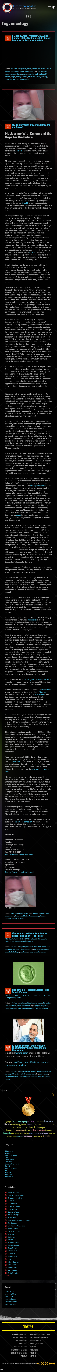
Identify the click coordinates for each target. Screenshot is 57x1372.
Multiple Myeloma (29, 916)
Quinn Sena (12, 1201)
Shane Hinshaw (13, 1243)
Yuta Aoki (11, 1234)
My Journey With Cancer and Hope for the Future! (31, 126)
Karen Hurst (12, 1217)
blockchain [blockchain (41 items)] (29, 1125)
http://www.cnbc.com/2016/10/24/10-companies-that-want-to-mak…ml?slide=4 (27, 1064)
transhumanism (29, 71)
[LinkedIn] (46, 1363)
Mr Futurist (9, 1296)
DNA (39, 69)
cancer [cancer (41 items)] (39, 1125)
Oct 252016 (8, 1048)
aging (20, 69)
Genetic (17, 916)
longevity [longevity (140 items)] (7, 1133)
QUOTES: (32, 1356)
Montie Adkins (13, 1268)
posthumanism (15, 71)
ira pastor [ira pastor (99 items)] (29, 1130)
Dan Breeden (12, 1204)
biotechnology (9, 1008)
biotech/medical (26, 69)
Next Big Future (10, 1299)
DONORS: (21, 1344)
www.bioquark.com (21, 1053)
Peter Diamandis (11, 1155)
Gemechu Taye (13, 1212)
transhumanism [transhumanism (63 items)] (37, 1136)
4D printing (9, 1153)
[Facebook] (38, 1363)
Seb (9, 1259)
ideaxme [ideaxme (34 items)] (52, 1128)
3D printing (9, 1151)
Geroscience (9, 1291)
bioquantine (8, 74)
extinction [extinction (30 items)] (14, 1128)
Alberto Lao (12, 1240)
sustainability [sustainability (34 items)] (19, 1136)
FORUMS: (23, 1356)
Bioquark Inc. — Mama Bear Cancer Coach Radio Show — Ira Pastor (29, 935)
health (47, 69)
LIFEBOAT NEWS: (34, 1334)
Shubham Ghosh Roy (15, 1198)
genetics (43, 69)
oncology (38, 77)
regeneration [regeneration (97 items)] (43, 1133)
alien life (8, 1172)
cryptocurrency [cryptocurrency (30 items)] (45, 1125)
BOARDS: (32, 1344)
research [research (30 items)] (50, 1133)
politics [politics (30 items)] (21, 1133)
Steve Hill (11, 1254)
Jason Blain (12, 1265)
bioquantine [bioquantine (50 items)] (40, 1122)
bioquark (14, 74)
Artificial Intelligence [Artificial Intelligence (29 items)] (32, 1122)
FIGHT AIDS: (17, 1347)
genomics (31, 74)
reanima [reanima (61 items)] (26, 1133)
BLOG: (31, 1340)
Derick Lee (11, 1237)
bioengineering (26, 1071)
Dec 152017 (8, 991)
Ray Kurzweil (9, 1160)
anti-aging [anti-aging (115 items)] (22, 1122)
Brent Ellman (12, 1256)
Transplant (14, 918)
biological (25, 946)
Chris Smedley (13, 1273)
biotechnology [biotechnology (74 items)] (16, 1125)
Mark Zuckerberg (11, 1168)
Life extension (23, 952)
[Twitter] (42, 1363)
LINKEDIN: (15, 1337)
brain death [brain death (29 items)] (35, 1125)
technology (8, 918)
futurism (38, 946)
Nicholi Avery (14, 913)
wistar (27, 79)
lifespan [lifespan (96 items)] (48, 1130)
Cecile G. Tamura (14, 1231)
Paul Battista (12, 1209)
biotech (19, 74)
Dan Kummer (12, 1223)
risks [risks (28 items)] (54, 1133)
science (22, 71)
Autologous (42, 913)
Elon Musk (8, 1162)
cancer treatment (9, 916)
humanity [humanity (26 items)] (48, 1128)
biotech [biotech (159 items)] (7, 1124)
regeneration (8, 79)
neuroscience (16, 949)
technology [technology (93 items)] (27, 1136)
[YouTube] (50, 1363)
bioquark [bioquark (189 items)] (48, 1121)
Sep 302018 (8, 126)
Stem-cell (42, 916)
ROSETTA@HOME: (15, 1353)
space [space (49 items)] (14, 1136)
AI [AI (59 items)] (10, 1122)
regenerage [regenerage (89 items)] (33, 1133)
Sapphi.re (34, 1363)
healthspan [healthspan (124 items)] (40, 1127)
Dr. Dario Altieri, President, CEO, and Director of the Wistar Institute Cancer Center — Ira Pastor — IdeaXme (31, 38)
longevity (18, 77)
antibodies (44, 71)
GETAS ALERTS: (34, 1337)
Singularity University (12, 1164)
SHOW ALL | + (8, 1276)
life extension (8, 949)
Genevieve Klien (13, 1192)
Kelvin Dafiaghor (14, 1215)
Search (52, 1094)
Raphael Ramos (13, 1245)
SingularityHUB (10, 1304)
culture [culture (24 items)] (50, 1125)
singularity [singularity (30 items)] (9, 1136)
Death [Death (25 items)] (53, 1125)
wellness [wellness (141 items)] (46, 1136)
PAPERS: (32, 1353)
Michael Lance (13, 1262)
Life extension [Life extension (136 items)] (39, 1130)
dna (27, 74)
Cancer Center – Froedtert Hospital (19, 872)
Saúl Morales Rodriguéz (16, 1195)
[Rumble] (53, 1363)
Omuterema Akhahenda (16, 1226)
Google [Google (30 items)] (27, 1128)
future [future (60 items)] (19, 1128)
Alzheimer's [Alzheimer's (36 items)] (15, 1122)
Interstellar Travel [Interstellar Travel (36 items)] (20, 1131)
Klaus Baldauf (13, 1229)
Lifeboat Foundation (15, 1363)
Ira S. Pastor (14, 69)
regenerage (44, 77)
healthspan (42, 74)
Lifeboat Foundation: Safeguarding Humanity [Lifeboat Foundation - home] (23, 7)
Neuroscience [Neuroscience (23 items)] (17, 1133)
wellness (22, 79)
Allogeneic (35, 913)
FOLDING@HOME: (15, 1350)
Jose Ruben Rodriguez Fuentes (19, 1220)
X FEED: (16, 1340)
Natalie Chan (12, 1251)
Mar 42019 (7, 38)
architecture (9, 1177)
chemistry (34, 69)
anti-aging (37, 949)
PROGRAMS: (33, 1350)
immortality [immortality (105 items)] (11, 1130)
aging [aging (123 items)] (7, 1122)
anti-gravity (9, 1175)
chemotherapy (23, 1076)
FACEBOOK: (15, 1334)
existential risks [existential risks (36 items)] (8, 1128)
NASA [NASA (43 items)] (12, 1133)
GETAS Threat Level (28, 1327)
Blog (28, 16)
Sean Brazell (12, 1248)
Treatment (21, 918)
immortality (31, 1008)
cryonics (40, 1003)
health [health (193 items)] (32, 1127)
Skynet (7, 1166)
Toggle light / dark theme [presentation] (53, 7)
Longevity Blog (10, 1294)
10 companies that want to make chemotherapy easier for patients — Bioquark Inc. (30, 1048)
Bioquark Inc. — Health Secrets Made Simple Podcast (30, 991)
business (30, 946)
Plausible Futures (11, 1302)
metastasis (24, 77)
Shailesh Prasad (14, 1206)
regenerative (16, 79)
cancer (24, 74)
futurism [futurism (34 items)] (24, 1128)
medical (22, 916)
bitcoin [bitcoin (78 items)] (23, 1125)
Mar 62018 (7, 935)
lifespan (13, 77)
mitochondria (31, 77)
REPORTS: (32, 1347)
